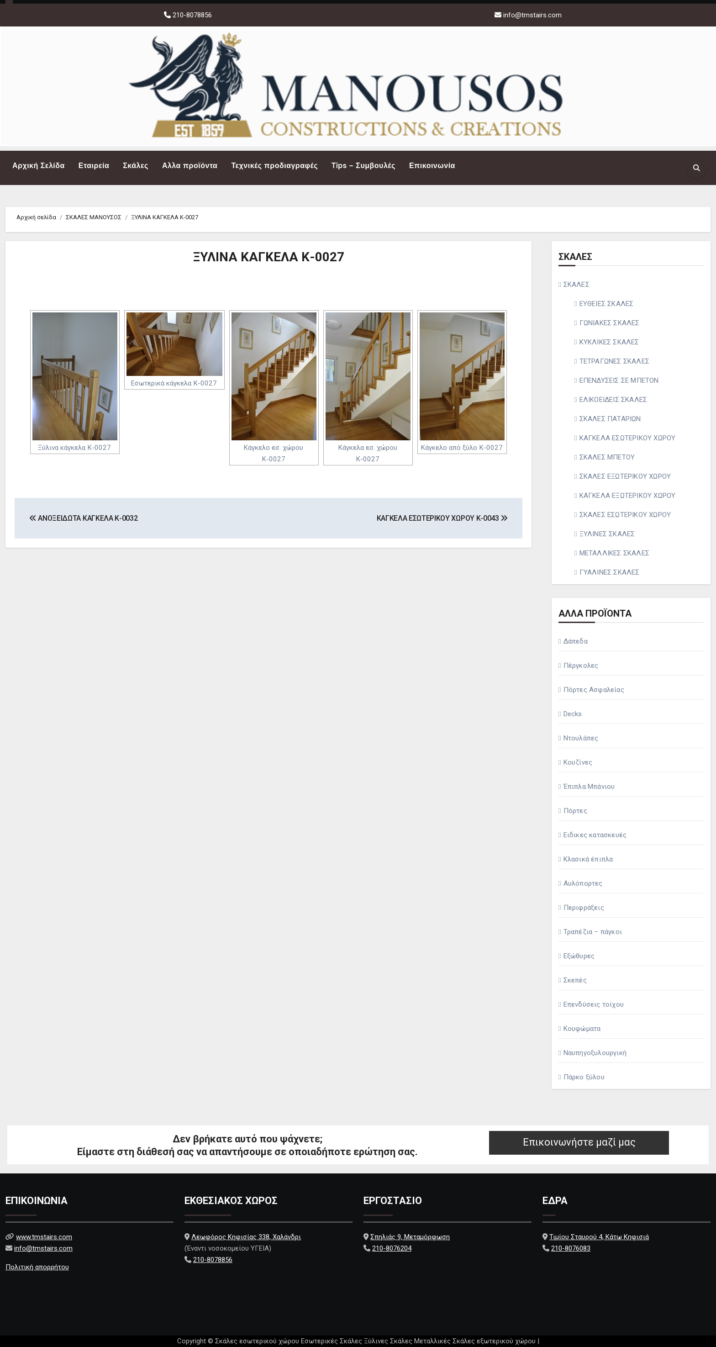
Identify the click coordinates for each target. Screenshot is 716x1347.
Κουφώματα (582, 1029)
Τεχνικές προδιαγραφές (274, 165)
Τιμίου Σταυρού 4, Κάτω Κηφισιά (599, 1237)
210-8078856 (191, 15)
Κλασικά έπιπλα (588, 859)
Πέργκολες (581, 665)
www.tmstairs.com (44, 1237)
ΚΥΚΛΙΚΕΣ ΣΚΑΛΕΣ (609, 342)
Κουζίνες (578, 762)
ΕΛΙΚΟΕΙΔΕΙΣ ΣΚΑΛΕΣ (613, 400)
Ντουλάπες (581, 738)
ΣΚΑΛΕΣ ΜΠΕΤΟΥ (607, 457)
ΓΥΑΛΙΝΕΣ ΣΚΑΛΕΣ (609, 572)
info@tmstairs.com (532, 15)
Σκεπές (575, 980)
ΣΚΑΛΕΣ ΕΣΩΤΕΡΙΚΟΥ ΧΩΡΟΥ (625, 515)
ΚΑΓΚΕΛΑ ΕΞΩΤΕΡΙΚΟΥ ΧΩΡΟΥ (627, 495)
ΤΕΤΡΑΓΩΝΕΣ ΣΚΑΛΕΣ (614, 361)
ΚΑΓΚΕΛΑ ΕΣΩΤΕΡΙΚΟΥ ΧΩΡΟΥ (627, 438)
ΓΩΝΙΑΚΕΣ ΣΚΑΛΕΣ (609, 323)
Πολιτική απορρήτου (37, 1267)
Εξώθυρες (579, 956)
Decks (572, 714)
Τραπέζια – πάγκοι (592, 932)
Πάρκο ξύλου (584, 1077)
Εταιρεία (94, 165)
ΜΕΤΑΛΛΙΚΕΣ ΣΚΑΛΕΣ (614, 553)
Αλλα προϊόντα (190, 165)
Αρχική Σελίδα (38, 165)
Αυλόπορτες (583, 883)
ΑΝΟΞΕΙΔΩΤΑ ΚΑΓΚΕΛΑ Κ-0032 (83, 518)
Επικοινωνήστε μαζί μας (579, 1142)
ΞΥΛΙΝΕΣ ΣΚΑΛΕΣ (607, 534)
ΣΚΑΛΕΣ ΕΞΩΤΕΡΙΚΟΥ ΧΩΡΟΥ (625, 476)
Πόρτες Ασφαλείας (593, 690)
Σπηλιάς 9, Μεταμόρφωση (410, 1237)
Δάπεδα (575, 641)
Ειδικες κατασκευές (595, 835)
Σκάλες (135, 165)
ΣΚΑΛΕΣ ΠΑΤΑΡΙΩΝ (610, 419)
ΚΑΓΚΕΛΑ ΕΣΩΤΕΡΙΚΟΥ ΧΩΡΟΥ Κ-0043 (442, 518)
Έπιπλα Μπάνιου (589, 786)
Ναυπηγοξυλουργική (594, 1053)
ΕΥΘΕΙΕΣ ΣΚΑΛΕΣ (606, 304)
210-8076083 (570, 1248)
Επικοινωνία (432, 165)
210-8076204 (391, 1248)
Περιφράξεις (583, 907)
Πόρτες (575, 811)
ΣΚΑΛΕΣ (576, 284)
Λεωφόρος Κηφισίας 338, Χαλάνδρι (246, 1237)
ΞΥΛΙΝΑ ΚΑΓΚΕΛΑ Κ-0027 (268, 256)
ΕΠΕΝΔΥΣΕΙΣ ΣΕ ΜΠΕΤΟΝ (619, 380)
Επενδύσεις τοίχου (593, 1004)
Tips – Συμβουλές (363, 165)
